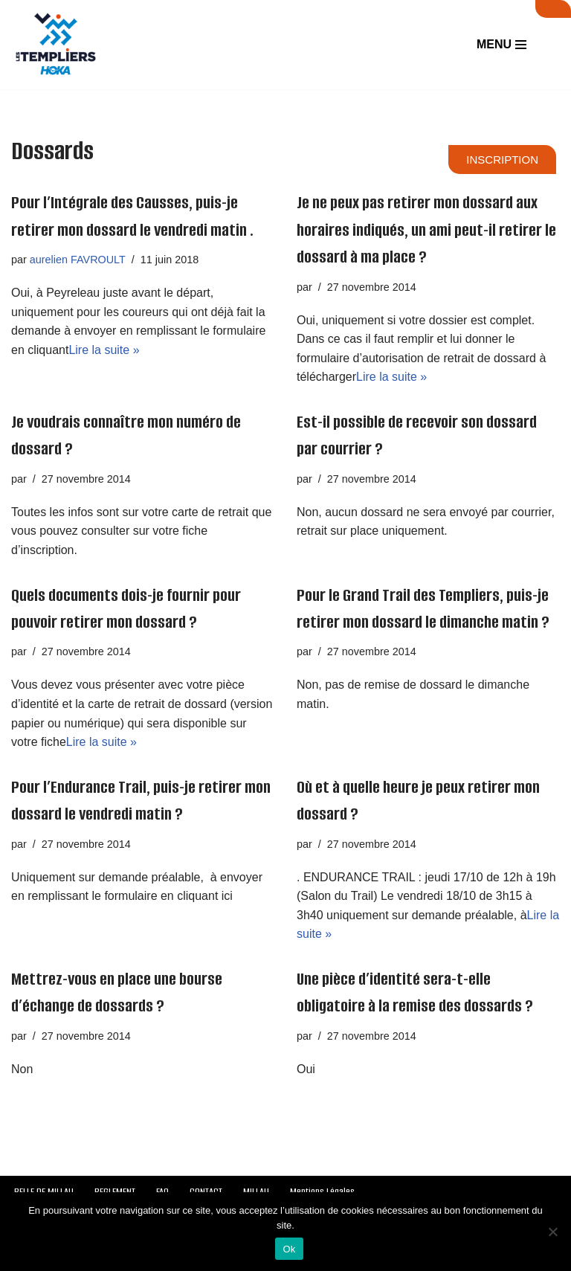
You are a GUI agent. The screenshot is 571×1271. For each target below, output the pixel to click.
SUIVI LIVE (553, 9)
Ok (289, 1249)
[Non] (552, 1231)
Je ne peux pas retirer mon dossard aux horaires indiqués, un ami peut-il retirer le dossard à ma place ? (426, 229)
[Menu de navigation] (501, 44)
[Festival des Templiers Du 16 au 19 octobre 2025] (55, 44)
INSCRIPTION (502, 159)
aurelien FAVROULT (78, 260)
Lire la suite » (103, 350)
